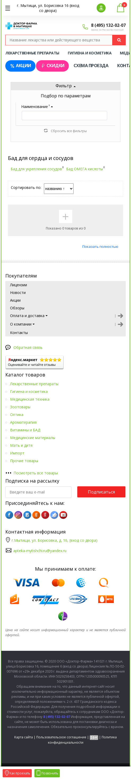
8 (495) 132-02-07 (108, 25)
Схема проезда (91, 65)
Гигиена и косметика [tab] (90, 52)
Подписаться (101, 492)
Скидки (52, 66)
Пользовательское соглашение (61, 737)
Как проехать (17, 773)
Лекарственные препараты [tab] (32, 52)
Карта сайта (23, 737)
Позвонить (47, 773)
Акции (20, 66)
